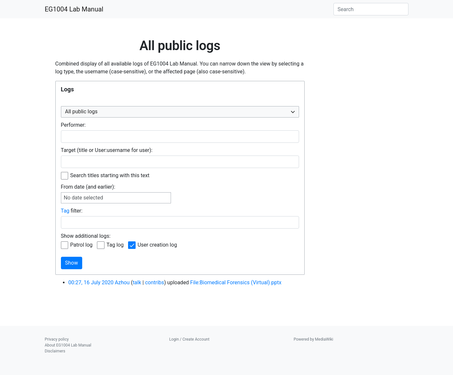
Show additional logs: (86, 236)
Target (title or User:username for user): (107, 150)
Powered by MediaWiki (313, 339)
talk (137, 282)
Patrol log (81, 245)
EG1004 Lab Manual (74, 9)
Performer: (73, 125)
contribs (154, 282)
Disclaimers (55, 351)
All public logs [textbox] (81, 111)
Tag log (114, 245)
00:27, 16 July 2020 (91, 282)
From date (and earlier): (88, 187)
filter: (72, 211)
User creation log (157, 245)
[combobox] (180, 112)
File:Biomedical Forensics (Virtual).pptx (236, 282)
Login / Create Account (189, 339)
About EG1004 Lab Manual (68, 345)
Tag (65, 211)
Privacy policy (57, 339)
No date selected (83, 198)
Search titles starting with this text (109, 175)
